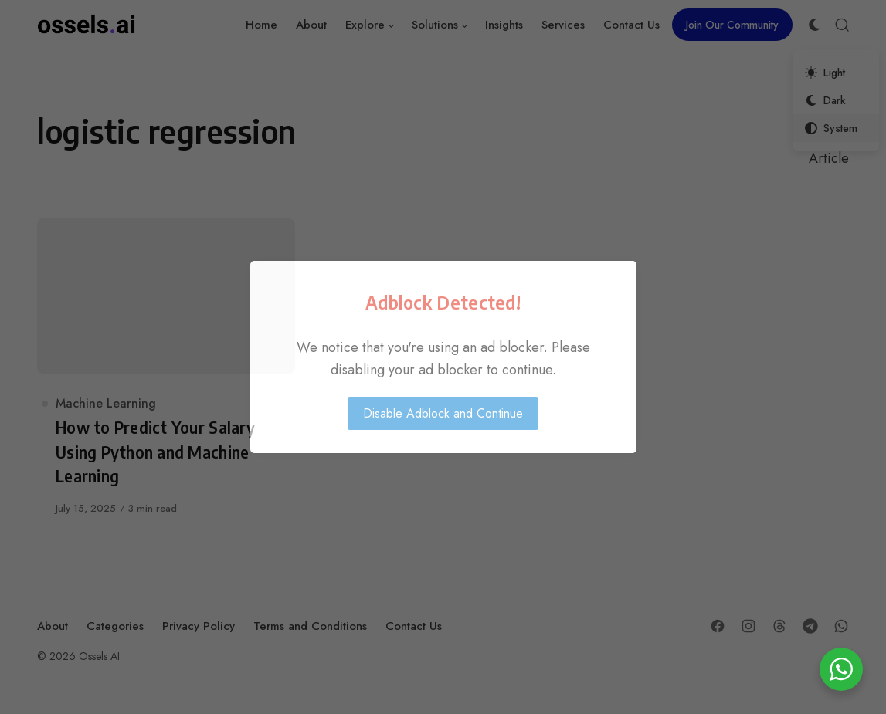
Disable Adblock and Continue (443, 413)
